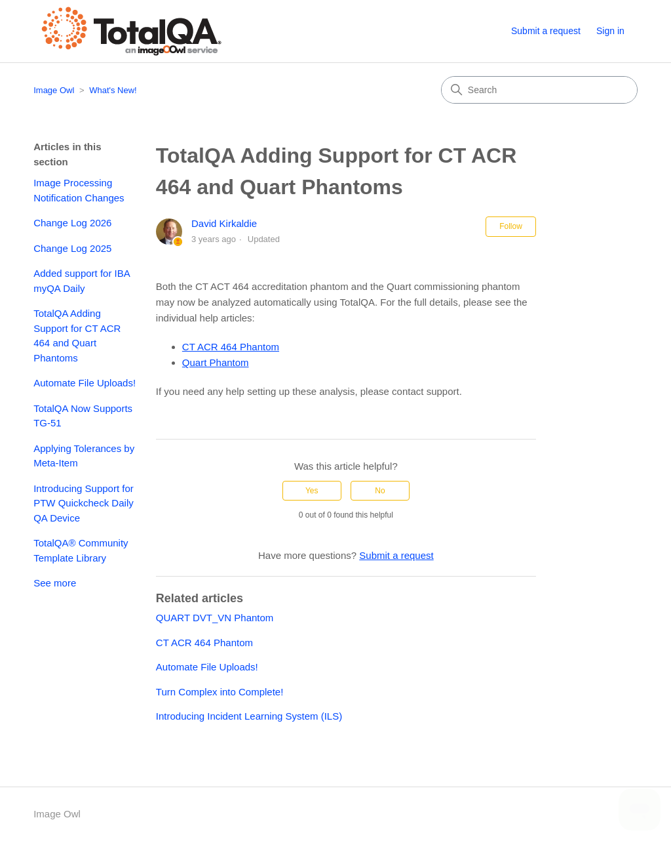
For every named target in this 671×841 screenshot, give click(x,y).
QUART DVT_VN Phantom (215, 617)
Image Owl (53, 90)
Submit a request (546, 31)
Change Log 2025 (72, 248)
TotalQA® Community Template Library (80, 550)
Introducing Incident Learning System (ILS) (249, 716)
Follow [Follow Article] (510, 226)
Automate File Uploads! (84, 382)
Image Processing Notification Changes (78, 190)
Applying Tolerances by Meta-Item (83, 456)
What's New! (113, 90)
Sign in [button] (610, 31)
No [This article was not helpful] (380, 490)
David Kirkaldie (224, 223)
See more (54, 582)
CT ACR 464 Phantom (230, 346)
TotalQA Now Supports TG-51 (82, 416)
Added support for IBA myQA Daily (81, 281)
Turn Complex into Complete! (220, 691)
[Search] (539, 90)
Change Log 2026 (72, 222)
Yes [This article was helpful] (311, 490)
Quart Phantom (215, 362)
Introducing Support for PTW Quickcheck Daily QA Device (83, 503)
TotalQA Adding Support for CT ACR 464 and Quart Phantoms (77, 335)
